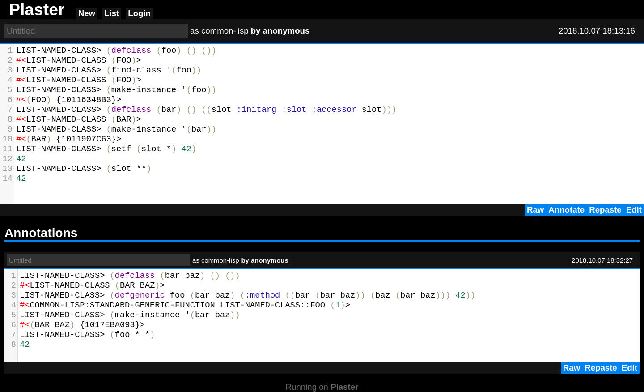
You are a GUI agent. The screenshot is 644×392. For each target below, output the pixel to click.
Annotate (566, 209)
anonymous (286, 30)
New (86, 13)
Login (139, 13)
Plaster (344, 387)
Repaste (605, 209)
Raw (535, 209)
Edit (634, 209)
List (111, 13)
